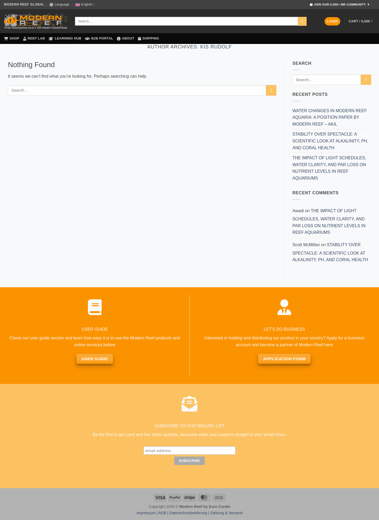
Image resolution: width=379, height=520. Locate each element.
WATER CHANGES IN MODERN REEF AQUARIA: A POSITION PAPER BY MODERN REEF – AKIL (329, 117)
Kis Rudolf (216, 46)
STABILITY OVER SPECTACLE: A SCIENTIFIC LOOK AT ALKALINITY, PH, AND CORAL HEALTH (330, 141)
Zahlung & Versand (226, 513)
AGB (162, 513)
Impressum (146, 513)
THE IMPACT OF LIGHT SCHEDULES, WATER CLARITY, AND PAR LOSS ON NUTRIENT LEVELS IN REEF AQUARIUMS (329, 168)
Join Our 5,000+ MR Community (340, 4)
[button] (332, 21)
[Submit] (302, 21)
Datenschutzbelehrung (188, 513)
